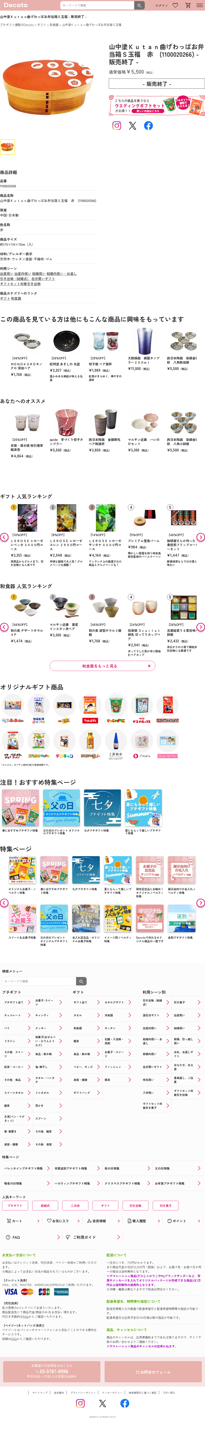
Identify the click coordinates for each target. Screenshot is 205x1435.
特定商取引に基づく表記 (143, 1392)
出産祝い (7, 273)
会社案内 (59, 1392)
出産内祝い (22, 273)
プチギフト (15, 1205)
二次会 (75, 1205)
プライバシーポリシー (83, 1392)
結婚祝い (39, 273)
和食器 (16, 298)
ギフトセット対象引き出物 (20, 283)
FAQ (26, 1316)
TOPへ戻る (169, 1392)
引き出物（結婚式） (15, 278)
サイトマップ (40, 1392)
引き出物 (135, 1205)
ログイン (161, 5)
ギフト (5, 298)
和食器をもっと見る (100, 666)
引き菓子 (166, 1205)
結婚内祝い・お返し (61, 273)
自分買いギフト (43, 278)
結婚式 (45, 1205)
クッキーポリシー (112, 1392)
